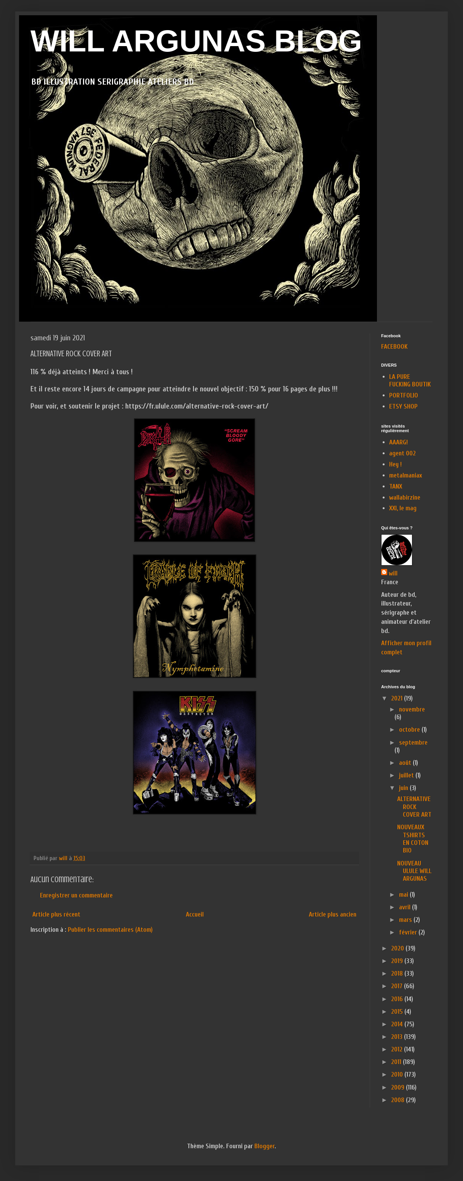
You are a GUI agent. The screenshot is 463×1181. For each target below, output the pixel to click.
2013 (397, 1036)
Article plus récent (56, 914)
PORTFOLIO (403, 395)
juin (404, 788)
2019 (397, 961)
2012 (397, 1049)
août (406, 762)
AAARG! (398, 442)
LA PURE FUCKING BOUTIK (410, 380)
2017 (397, 986)
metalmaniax (405, 475)
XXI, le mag (403, 508)
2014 (397, 1024)
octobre (410, 729)
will (393, 573)
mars (406, 919)
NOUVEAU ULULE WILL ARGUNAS (414, 871)
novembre (412, 709)
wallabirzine (404, 497)
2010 (397, 1074)
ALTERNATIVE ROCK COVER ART (414, 806)
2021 (397, 698)
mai (404, 894)
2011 (397, 1062)
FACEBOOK (394, 346)
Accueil (195, 914)
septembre (413, 742)
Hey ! (395, 464)
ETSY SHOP (403, 406)
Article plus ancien (332, 914)
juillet (407, 775)
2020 (398, 948)
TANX (395, 486)
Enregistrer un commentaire (76, 895)
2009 (398, 1087)
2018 (397, 973)
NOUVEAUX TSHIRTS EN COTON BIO (412, 839)
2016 (397, 999)
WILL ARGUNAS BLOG (196, 41)
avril (405, 907)
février (408, 932)
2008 (398, 1100)
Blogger (264, 1146)
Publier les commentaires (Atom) (110, 929)
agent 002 (402, 453)
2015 (397, 1011)
